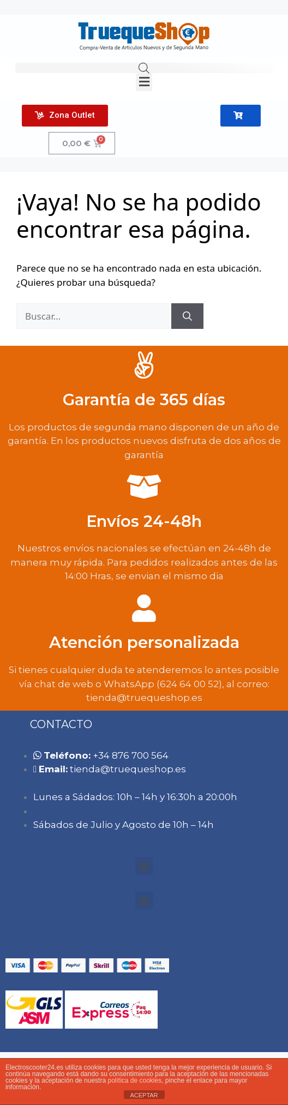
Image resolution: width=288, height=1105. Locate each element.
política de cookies (134, 1080)
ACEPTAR (144, 1095)
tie (128, 769)
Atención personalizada (144, 642)
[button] (144, 82)
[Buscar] (187, 316)
